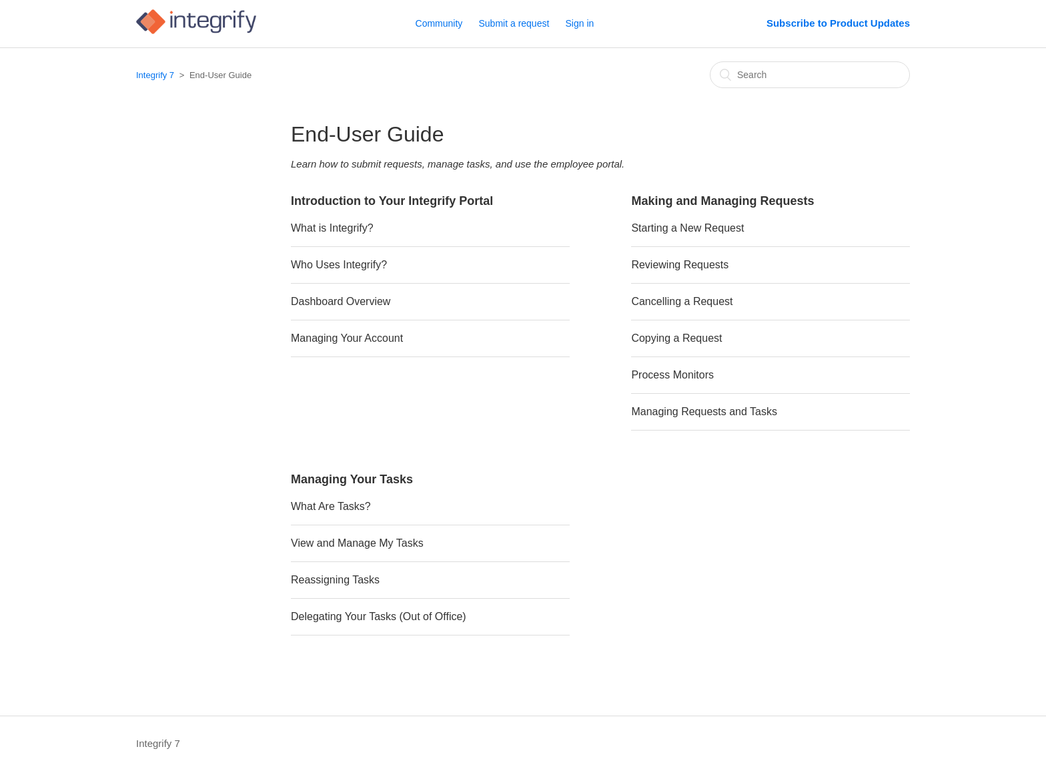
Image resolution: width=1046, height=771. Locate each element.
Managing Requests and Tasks (704, 411)
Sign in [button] (580, 23)
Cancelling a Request (681, 301)
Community (439, 23)
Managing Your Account (347, 338)
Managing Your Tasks (352, 479)
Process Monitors (672, 374)
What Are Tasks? (331, 506)
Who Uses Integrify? (339, 264)
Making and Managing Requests (722, 201)
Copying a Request (676, 338)
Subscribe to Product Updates (838, 23)
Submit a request (514, 23)
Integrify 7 (155, 75)
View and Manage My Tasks (357, 543)
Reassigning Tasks (335, 579)
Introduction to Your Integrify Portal (392, 201)
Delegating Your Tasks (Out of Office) (378, 616)
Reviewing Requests (679, 264)
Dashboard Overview (340, 301)
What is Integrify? (332, 228)
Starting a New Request (687, 228)
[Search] (810, 74)
